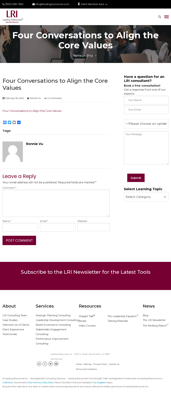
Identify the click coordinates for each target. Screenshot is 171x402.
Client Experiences (13, 329)
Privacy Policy (100, 364)
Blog (90, 55)
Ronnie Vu (35, 98)
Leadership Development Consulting (57, 320)
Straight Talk (87, 316)
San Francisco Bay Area (40, 382)
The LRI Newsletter (154, 320)
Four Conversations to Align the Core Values (32, 111)
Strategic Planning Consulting (53, 315)
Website (82, 221)
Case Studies (10, 320)
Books (82, 320)
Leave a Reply (19, 176)
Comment (9, 187)
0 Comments (54, 98)
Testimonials (10, 334)
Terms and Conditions (86, 369)
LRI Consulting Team (15, 315)
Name (7, 221)
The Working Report (155, 325)
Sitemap (87, 364)
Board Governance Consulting (53, 324)
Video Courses (87, 325)
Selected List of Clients (16, 324)
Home (77, 55)
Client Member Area (93, 4)
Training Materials (118, 320)
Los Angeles (99, 382)
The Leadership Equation (123, 316)
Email (44, 221)
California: (8, 382)
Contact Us (114, 364)
